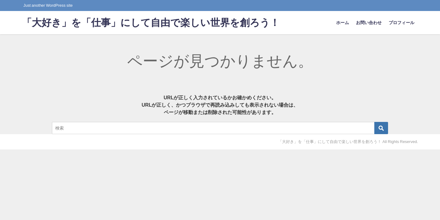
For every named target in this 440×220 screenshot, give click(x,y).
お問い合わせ (369, 22)
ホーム (342, 22)
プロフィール (401, 22)
